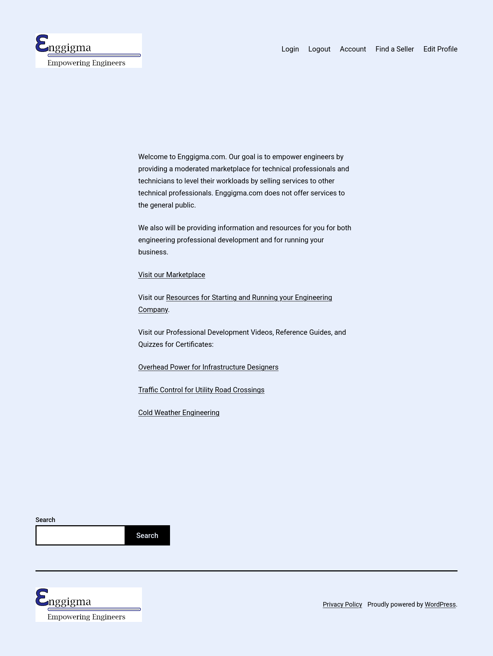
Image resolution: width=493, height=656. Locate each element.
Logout (319, 49)
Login (290, 49)
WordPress (440, 604)
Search (45, 519)
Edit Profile (440, 49)
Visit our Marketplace (172, 274)
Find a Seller (395, 49)
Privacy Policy (342, 604)
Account (353, 49)
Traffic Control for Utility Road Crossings (201, 390)
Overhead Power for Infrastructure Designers (208, 367)
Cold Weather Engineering (179, 412)
